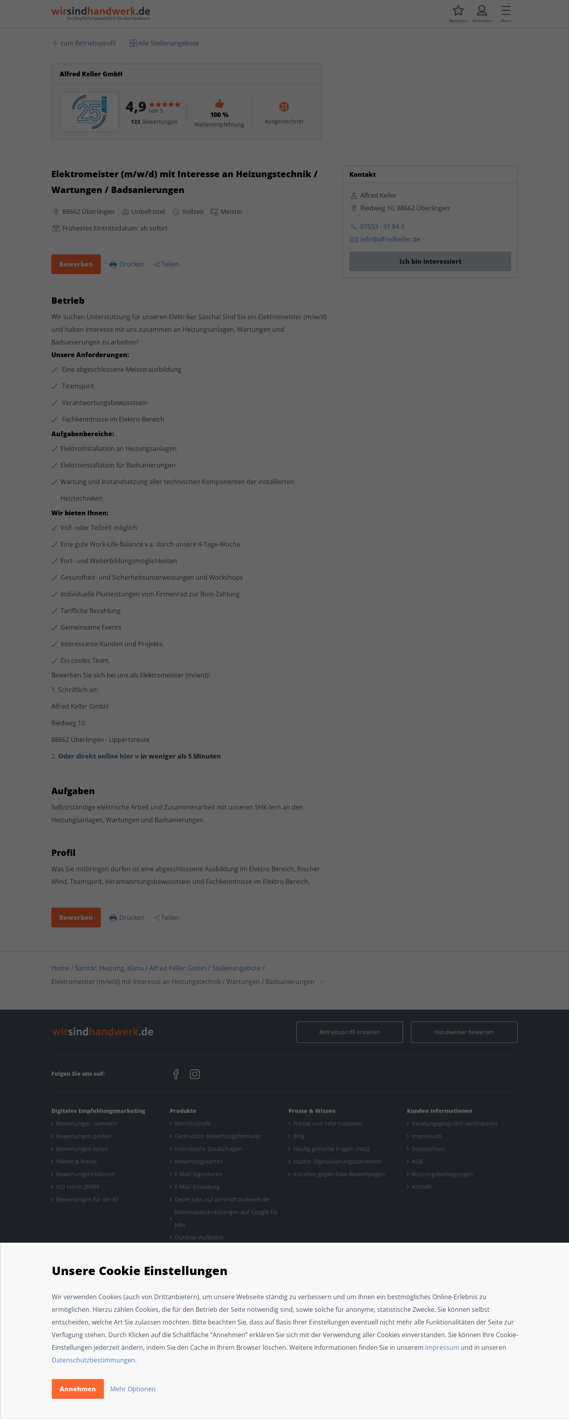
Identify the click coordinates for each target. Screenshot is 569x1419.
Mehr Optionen (133, 1389)
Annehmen (78, 1389)
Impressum (442, 1347)
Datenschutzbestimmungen (93, 1360)
